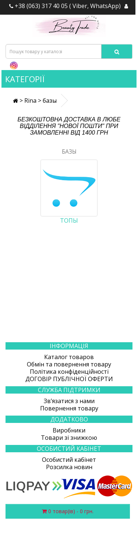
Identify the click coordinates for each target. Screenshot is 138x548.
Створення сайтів (94, 544)
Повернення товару (69, 408)
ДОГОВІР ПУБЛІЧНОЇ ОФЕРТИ (69, 379)
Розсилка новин (69, 467)
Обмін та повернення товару (69, 364)
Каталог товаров (69, 357)
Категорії (25, 78)
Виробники (69, 430)
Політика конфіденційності (69, 372)
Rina (30, 100)
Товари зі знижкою (69, 438)
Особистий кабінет (69, 460)
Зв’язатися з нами (69, 401)
